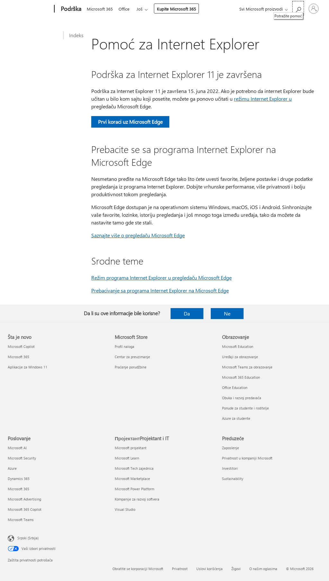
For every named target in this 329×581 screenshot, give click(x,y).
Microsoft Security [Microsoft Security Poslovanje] (22, 458)
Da (187, 313)
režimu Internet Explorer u (263, 98)
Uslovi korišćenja (209, 568)
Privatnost (180, 568)
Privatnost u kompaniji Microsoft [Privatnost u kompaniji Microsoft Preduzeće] (247, 458)
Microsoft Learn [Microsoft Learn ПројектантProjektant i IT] (127, 458)
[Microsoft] (30, 9)
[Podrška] (70, 9)
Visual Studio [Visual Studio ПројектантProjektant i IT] (125, 509)
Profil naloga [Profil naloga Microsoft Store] (124, 346)
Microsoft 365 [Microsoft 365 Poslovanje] (18, 488)
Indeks (76, 35)
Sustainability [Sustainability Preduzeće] (232, 478)
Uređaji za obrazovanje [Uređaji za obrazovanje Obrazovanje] (240, 356)
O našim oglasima (263, 568)
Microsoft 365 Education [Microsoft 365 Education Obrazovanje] (241, 377)
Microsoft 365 (100, 9)
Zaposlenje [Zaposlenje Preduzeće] (230, 447)
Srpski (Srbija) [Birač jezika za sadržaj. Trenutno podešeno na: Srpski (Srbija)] (28, 537)
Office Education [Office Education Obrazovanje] (234, 387)
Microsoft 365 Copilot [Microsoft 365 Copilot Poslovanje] (24, 509)
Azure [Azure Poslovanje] (12, 468)
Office (125, 9)
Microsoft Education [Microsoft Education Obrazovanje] (237, 346)
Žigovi (236, 568)
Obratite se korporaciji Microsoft (137, 568)
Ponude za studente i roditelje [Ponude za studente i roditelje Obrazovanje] (245, 408)
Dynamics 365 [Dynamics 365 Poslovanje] (19, 478)
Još (142, 9)
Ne (227, 313)
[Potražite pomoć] (298, 8)
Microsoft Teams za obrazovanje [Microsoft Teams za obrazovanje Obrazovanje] (247, 367)
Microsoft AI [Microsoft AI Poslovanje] (17, 447)
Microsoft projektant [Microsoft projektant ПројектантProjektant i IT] (131, 447)
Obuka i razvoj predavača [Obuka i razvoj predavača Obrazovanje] (241, 397)
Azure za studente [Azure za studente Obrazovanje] (236, 418)
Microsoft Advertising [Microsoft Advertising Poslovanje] (24, 499)
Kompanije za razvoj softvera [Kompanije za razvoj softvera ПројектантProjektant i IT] (137, 499)
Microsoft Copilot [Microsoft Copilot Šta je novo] (21, 346)
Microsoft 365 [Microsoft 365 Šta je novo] (18, 356)
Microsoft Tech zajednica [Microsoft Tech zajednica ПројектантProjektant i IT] (134, 468)
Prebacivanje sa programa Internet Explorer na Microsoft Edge (160, 290)
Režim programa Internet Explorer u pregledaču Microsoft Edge (161, 277)
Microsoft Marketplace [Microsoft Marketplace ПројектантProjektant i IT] (132, 478)
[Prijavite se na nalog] (313, 8)
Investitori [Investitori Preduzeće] (230, 468)
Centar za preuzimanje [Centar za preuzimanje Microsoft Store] (132, 356)
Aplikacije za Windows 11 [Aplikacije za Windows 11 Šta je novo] (27, 367)
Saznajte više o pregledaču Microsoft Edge (138, 235)
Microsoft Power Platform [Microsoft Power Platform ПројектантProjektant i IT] (134, 488)
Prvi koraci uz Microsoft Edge (130, 121)
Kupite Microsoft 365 (179, 9)
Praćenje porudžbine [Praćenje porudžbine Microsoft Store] (131, 367)
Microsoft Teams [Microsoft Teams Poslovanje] (21, 519)
